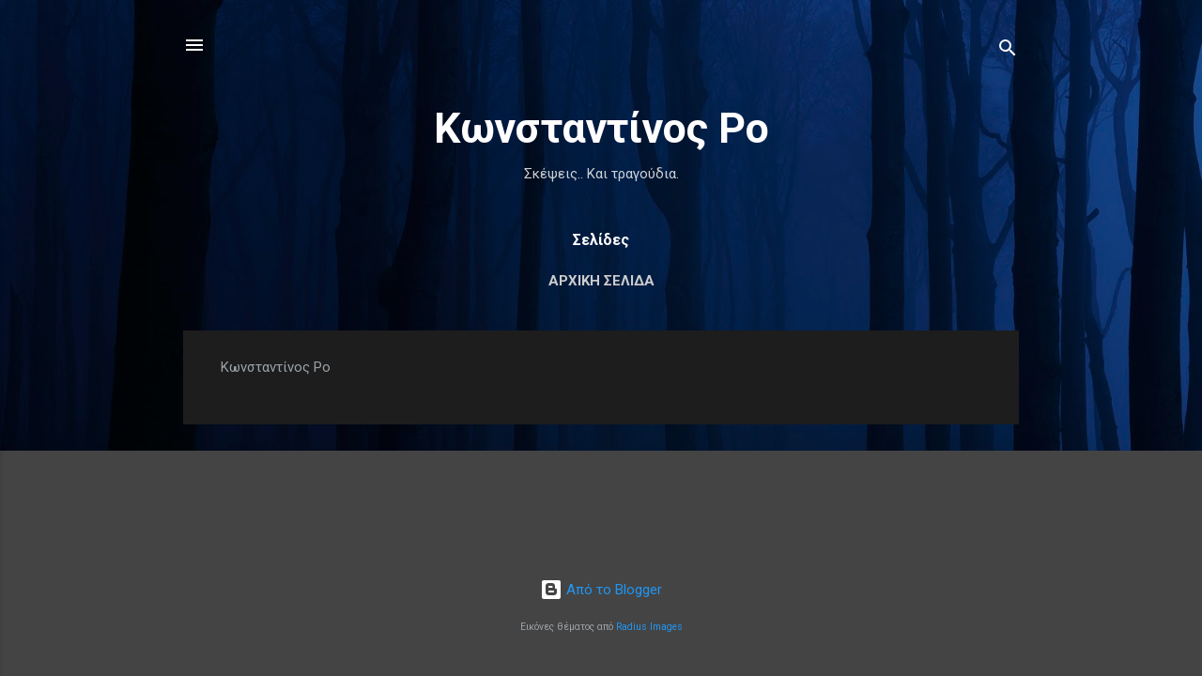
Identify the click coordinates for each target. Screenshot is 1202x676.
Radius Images (649, 627)
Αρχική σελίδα (601, 280)
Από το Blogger (601, 589)
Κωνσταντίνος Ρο (601, 128)
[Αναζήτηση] (1007, 51)
